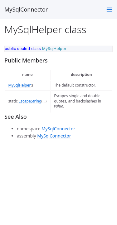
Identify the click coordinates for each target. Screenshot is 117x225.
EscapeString (30, 101)
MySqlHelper (19, 85)
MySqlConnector (26, 9)
